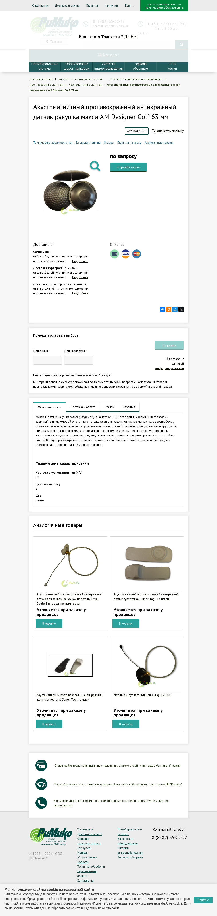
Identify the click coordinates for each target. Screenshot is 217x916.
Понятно (203, 900)
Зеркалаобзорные (140, 65)
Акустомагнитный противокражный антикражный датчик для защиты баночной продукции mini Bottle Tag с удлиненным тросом (69, 599)
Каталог (64, 79)
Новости (82, 862)
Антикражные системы (89, 79)
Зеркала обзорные (130, 857)
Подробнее (80, 261)
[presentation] (129, 356)
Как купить (111, 6)
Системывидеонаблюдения (108, 65)
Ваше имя (41, 351)
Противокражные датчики (46, 84)
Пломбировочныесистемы (44, 65)
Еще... (129, 6)
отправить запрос (128, 167)
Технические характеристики (52, 143)
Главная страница (41, 79)
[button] (95, 165)
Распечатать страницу (168, 131)
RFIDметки (172, 65)
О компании (40, 6)
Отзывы (109, 143)
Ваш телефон (75, 351)
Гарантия (92, 6)
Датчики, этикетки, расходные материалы (135, 79)
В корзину (49, 623)
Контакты (83, 839)
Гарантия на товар (129, 143)
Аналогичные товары (159, 143)
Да (127, 37)
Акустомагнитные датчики (85, 84)
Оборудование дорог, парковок (76, 65)
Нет (134, 37)
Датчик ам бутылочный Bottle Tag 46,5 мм (142, 695)
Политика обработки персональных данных (91, 871)
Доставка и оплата (67, 6)
